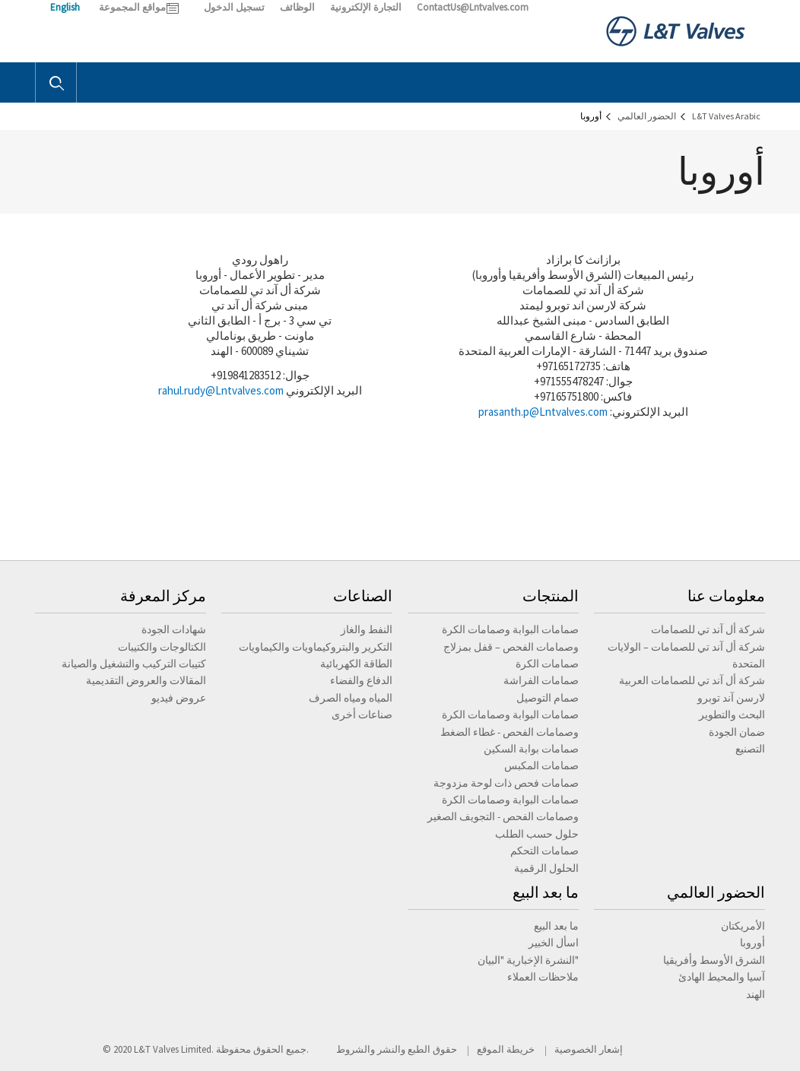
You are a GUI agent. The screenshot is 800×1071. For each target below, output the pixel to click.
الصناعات (362, 595)
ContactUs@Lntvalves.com (473, 7)
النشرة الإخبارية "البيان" (528, 960)
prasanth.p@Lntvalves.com (543, 411)
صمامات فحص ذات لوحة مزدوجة (506, 783)
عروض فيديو (178, 698)
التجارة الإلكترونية (366, 7)
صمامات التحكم (544, 850)
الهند (755, 994)
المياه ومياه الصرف (350, 698)
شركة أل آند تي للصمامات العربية (692, 680)
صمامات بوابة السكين (531, 749)
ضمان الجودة (737, 732)
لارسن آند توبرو (731, 698)
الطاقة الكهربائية (356, 663)
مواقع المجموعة (132, 7)
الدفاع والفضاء (361, 680)
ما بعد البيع (546, 891)
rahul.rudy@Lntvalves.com (221, 390)
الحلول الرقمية (546, 868)
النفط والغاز (366, 629)
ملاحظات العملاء (543, 977)
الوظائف (297, 7)
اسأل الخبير (554, 942)
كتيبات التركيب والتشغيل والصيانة (134, 663)
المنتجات (550, 595)
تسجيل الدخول (234, 7)
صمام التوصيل (547, 698)
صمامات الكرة (547, 663)
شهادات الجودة (173, 629)
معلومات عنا (726, 595)
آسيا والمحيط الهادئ (721, 977)
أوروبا (752, 942)
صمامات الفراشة (541, 680)
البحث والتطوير (732, 714)
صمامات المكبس (541, 765)
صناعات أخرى (362, 714)
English (65, 7)
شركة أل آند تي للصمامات (708, 629)
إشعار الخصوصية (588, 1049)
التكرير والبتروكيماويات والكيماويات (315, 647)
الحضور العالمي (716, 891)
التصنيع (750, 749)
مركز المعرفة (163, 595)
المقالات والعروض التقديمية (146, 680)
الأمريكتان (743, 926)
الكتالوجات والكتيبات (162, 647)
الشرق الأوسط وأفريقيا (714, 960)
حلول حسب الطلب (537, 834)
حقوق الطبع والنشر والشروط (396, 1049)
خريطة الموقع (506, 1049)
